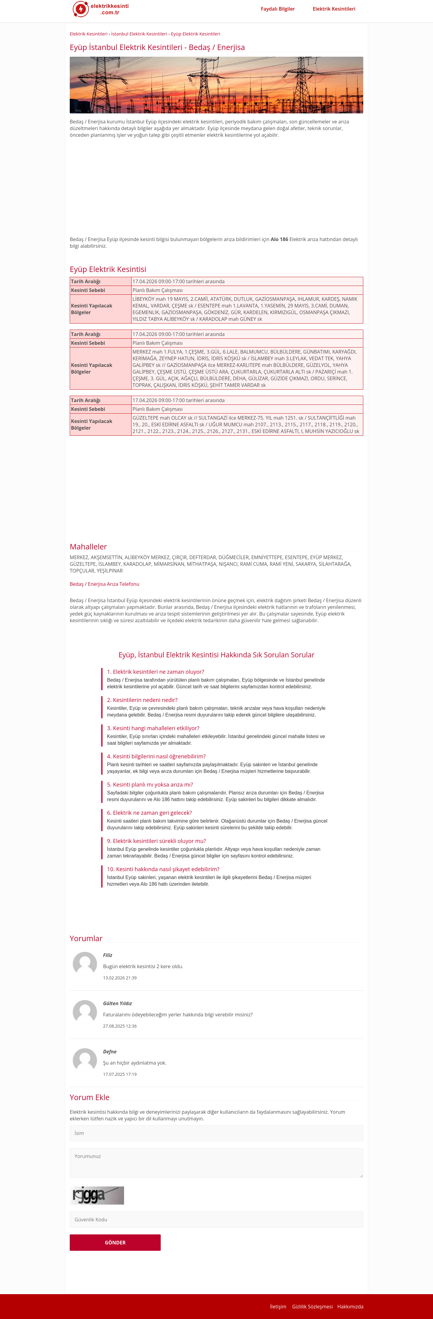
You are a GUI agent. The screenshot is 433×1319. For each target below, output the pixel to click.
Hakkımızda (350, 1306)
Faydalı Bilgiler (278, 8)
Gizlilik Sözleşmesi (312, 1306)
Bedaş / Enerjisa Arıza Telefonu (104, 584)
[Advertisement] (216, 183)
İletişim (278, 1306)
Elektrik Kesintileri (334, 8)
